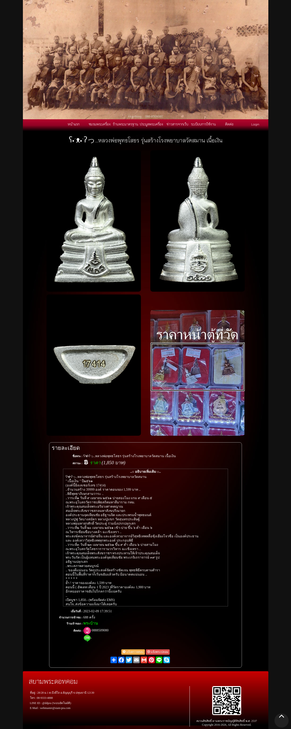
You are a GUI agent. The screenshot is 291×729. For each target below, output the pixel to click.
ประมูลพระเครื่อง (151, 124)
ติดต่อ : (77, 630)
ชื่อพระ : (77, 456)
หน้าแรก (74, 124)
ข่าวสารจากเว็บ (177, 124)
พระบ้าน (90, 623)
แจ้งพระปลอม (157, 652)
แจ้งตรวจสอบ (133, 652)
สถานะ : (77, 463)
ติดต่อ (229, 124)
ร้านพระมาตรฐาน (125, 124)
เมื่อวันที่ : (76, 611)
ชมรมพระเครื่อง (99, 124)
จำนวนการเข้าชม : (70, 617)
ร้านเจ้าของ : (74, 623)
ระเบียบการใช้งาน (203, 124)
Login (255, 124)
